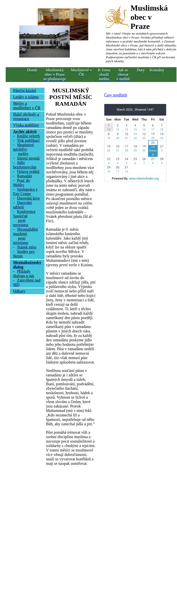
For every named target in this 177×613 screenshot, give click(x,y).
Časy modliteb (115, 95)
